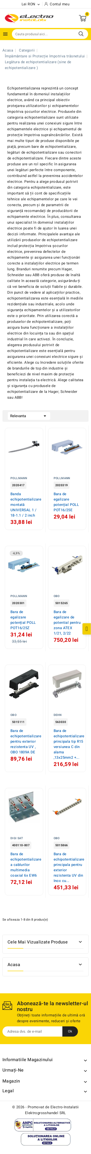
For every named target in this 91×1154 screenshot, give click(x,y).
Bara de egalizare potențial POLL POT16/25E (66, 502)
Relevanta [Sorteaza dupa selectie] (29, 415)
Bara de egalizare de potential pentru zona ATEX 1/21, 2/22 (67, 622)
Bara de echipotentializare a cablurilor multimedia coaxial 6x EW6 (25, 864)
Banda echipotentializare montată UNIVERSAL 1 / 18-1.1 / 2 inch (25, 504)
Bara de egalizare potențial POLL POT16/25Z (23, 620)
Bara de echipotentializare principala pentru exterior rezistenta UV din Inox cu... (69, 867)
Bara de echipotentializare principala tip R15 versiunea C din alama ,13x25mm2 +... (69, 744)
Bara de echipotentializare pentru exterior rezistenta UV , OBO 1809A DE (25, 741)
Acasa (14, 964)
